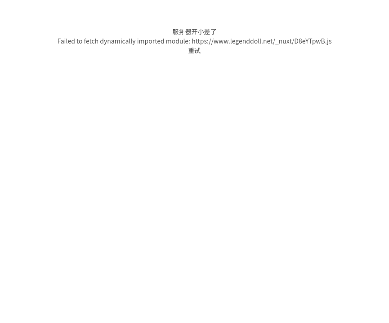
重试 (194, 50)
